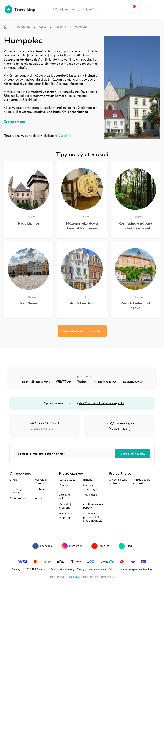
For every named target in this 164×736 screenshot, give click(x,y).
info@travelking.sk (119, 423)
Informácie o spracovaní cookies (135, 569)
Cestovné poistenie (64, 496)
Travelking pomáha (15, 490)
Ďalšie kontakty (119, 429)
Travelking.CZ (57, 576)
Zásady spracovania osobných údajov (96, 569)
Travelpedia (23, 26)
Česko (42, 26)
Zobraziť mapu (14, 122)
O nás (13, 479)
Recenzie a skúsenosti (40, 481)
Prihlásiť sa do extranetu (141, 481)
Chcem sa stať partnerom (118, 481)
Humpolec (81, 26)
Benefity (88, 479)
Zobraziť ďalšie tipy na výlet (82, 331)
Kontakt (39, 498)
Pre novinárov (17, 498)
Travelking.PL (107, 576)
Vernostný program (65, 506)
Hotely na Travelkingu (90, 487)
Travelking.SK (73, 576)
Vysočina (60, 26)
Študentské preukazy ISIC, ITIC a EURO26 (92, 517)
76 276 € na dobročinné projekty (101, 403)
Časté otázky (67, 479)
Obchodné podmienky (62, 569)
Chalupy (64, 485)
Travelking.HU (90, 576)
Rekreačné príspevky (65, 515)
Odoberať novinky (132, 454)
